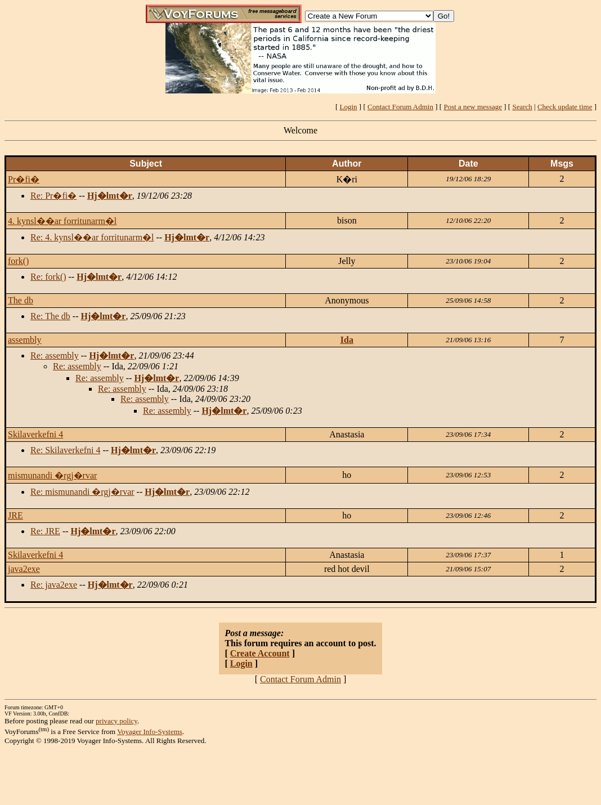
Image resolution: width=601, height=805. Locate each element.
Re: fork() (48, 276)
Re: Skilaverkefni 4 (65, 450)
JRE (15, 515)
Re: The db (50, 316)
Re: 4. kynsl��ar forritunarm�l (92, 237)
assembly (25, 340)
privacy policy (116, 721)
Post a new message (472, 106)
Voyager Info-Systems (149, 731)
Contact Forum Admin (400, 106)
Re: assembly (54, 355)
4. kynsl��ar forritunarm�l (62, 221)
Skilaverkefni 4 (35, 434)
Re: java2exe (53, 584)
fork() (18, 261)
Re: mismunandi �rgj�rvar (82, 492)
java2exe (24, 569)
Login (348, 106)
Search (522, 106)
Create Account (260, 653)
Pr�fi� (23, 179)
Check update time (564, 106)
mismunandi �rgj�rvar (52, 475)
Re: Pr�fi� (53, 195)
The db (20, 300)
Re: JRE (45, 531)
